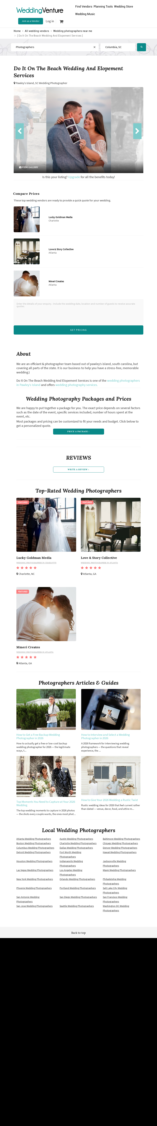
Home (17, 31)
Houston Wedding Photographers (34, 863)
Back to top (78, 935)
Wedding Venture (78, 951)
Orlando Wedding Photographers (77, 881)
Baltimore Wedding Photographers (121, 841)
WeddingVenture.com (88, 1030)
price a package (78, 432)
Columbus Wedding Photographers (35, 849)
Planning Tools (103, 6)
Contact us (112, 991)
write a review (78, 471)
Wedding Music (85, 14)
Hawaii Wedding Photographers (119, 854)
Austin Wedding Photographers (76, 841)
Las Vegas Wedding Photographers (34, 872)
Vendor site (76, 991)
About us (111, 985)
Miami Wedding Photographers (119, 872)
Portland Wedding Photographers (78, 890)
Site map (74, 979)
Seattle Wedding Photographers (77, 908)
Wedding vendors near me (47, 979)
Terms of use (40, 985)
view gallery (28, 167)
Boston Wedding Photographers (33, 845)
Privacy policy (40, 991)
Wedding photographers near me (72, 31)
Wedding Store (123, 6)
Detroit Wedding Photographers (33, 854)
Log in (50, 21)
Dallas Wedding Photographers (76, 849)
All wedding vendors (37, 31)
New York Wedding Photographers (34, 881)
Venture (39, 10)
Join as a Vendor (30, 21)
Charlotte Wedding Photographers (78, 845)
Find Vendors (83, 6)
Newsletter (76, 985)
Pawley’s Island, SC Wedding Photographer (41, 83)
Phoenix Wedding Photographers (34, 890)
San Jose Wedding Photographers (34, 908)
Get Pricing (78, 329)
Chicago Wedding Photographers (120, 845)
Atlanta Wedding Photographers (33, 841)
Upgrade (74, 177)
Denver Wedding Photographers (120, 849)
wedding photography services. (76, 385)
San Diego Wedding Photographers (78, 899)
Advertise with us (116, 979)
